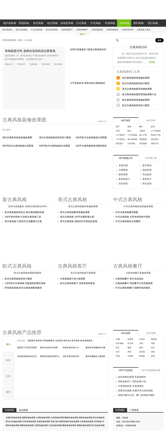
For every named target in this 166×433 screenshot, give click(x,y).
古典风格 (124, 23)
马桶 (118, 339)
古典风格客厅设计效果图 (72, 278)
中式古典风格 (36, 30)
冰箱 (153, 352)
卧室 (153, 126)
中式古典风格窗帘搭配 (126, 212)
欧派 (82, 340)
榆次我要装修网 (62, 422)
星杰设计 (147, 179)
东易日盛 (123, 165)
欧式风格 (52, 23)
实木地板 (120, 343)
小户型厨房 (156, 131)
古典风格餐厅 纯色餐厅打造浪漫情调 (133, 283)
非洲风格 (110, 23)
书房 (118, 131)
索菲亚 (39, 340)
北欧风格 (143, 143)
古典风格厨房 (112, 30)
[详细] (152, 62)
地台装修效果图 (15, 422)
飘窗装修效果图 (71, 418)
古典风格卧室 (97, 30)
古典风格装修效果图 (24, 119)
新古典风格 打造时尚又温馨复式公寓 (23, 221)
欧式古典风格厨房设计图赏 (136, 83)
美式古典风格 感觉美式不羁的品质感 (78, 221)
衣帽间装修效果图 (14, 418)
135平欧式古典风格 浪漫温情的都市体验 (25, 283)
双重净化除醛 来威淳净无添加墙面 (135, 390)
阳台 (129, 131)
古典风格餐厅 (82, 30)
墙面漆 (154, 339)
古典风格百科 (138, 47)
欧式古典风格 (52, 30)
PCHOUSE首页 (9, 40)
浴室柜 (130, 339)
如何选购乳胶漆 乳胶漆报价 (132, 377)
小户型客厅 (120, 135)
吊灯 (153, 347)
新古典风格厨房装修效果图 (136, 78)
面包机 (142, 356)
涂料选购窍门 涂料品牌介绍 (132, 381)
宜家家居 (32, 340)
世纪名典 (147, 183)
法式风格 (131, 143)
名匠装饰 (123, 183)
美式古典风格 (21, 30)
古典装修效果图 (87, 422)
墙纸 (141, 347)
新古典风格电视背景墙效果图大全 (139, 94)
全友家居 (59, 340)
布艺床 (130, 343)
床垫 (129, 352)
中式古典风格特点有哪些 (127, 221)
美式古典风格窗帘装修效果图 (137, 89)
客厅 (118, 126)
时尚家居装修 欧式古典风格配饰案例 (23, 287)
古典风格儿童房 (143, 30)
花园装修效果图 (44, 422)
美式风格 (38, 23)
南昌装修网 (74, 422)
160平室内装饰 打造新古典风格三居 (23, 216)
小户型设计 (120, 139)
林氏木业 (67, 340)
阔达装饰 (147, 170)
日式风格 (81, 23)
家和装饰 (123, 174)
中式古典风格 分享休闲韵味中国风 (132, 216)
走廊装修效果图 (43, 418)
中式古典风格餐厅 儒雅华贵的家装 (132, 287)
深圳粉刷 (98, 422)
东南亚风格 (66, 23)
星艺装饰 (147, 165)
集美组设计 (124, 179)
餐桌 (129, 347)
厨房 (129, 126)
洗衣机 (142, 352)
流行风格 (153, 23)
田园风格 (24, 23)
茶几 (118, 347)
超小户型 (143, 135)
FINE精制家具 (48, 340)
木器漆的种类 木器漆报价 (131, 386)
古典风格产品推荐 (22, 332)
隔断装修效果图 (29, 418)
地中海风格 (9, 23)
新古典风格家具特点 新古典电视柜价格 (24, 212)
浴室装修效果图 (29, 422)
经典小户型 (156, 135)
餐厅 (141, 126)
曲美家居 (88, 340)
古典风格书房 (127, 30)
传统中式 (155, 143)
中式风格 (95, 23)
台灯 (118, 352)
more (102, 121)
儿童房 (142, 131)
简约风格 (138, 23)
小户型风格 (132, 135)
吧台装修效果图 (98, 425)
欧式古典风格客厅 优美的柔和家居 (77, 283)
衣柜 (141, 343)
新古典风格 (7, 30)
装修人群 (9, 64)
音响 (153, 356)
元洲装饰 (123, 170)
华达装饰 (147, 174)
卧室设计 (120, 143)
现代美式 (155, 139)
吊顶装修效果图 (57, 418)
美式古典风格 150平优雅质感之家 (77, 216)
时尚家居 (21, 64)
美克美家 (76, 340)
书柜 (153, 343)
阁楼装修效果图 (86, 418)
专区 (20, 40)
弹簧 (53, 422)
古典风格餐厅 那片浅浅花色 (129, 278)
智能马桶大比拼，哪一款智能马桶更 (136, 395)
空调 (118, 356)
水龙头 (142, 339)
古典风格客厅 (67, 30)
